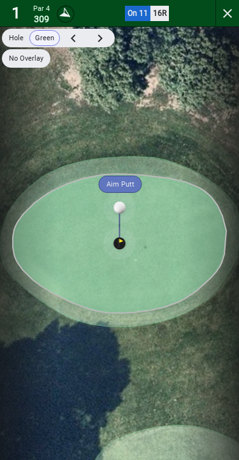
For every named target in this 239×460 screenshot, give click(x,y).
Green (44, 38)
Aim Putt (120, 184)
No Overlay (26, 58)
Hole (16, 38)
